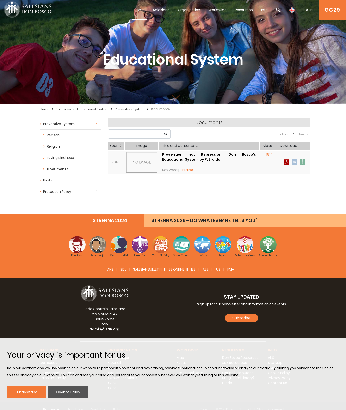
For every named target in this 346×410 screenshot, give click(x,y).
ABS (206, 262)
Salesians (161, 9)
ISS (193, 262)
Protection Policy (57, 191)
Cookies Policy (68, 392)
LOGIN (308, 9)
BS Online (176, 262)
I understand (26, 392)
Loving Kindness (60, 157)
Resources (244, 9)
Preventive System (130, 109)
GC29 (332, 9)
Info (264, 9)
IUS (218, 262)
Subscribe (241, 311)
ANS (110, 262)
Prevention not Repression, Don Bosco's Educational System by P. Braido (209, 157)
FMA (230, 262)
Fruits (47, 180)
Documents (160, 109)
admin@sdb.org (104, 322)
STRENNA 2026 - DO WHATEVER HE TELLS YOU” (204, 213)
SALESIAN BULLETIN (147, 262)
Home (140, 9)
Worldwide (218, 9)
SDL (123, 262)
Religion (53, 146)
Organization (189, 9)
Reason (53, 135)
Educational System (93, 109)
